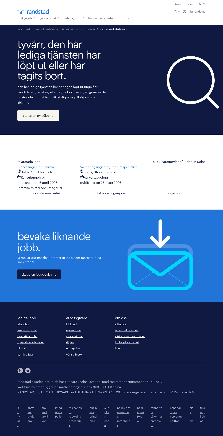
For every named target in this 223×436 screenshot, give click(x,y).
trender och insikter (102, 18)
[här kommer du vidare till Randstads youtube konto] (28, 370)
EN (204, 4)
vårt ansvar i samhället (130, 336)
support (190, 4)
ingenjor (174, 193)
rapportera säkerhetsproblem (156, 416)
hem (19, 29)
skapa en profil (27, 330)
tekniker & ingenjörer (72, 29)
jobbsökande (50, 18)
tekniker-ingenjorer (111, 193)
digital (21, 348)
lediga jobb (27, 18)
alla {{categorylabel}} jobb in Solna (179, 162)
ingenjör (91, 29)
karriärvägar (25, 354)
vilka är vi (121, 324)
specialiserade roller (30, 342)
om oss (127, 18)
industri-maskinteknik (48, 193)
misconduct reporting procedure (75, 416)
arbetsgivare (74, 18)
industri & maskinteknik (46, 29)
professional (74, 336)
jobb (28, 29)
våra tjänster (74, 354)
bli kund (71, 324)
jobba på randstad (127, 342)
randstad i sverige (127, 330)
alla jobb (23, 324)
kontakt (178, 4)
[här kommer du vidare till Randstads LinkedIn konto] (20, 370)
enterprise (73, 348)
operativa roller (27, 336)
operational (73, 330)
